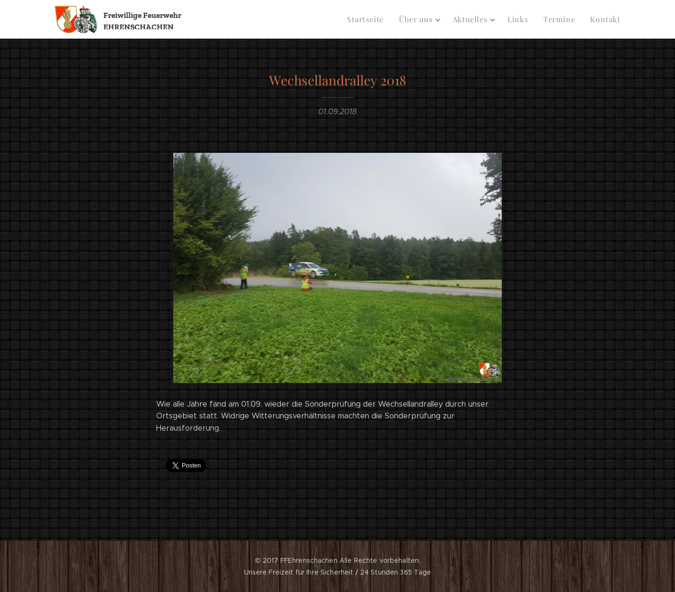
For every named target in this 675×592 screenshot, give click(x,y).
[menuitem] (376, 19)
